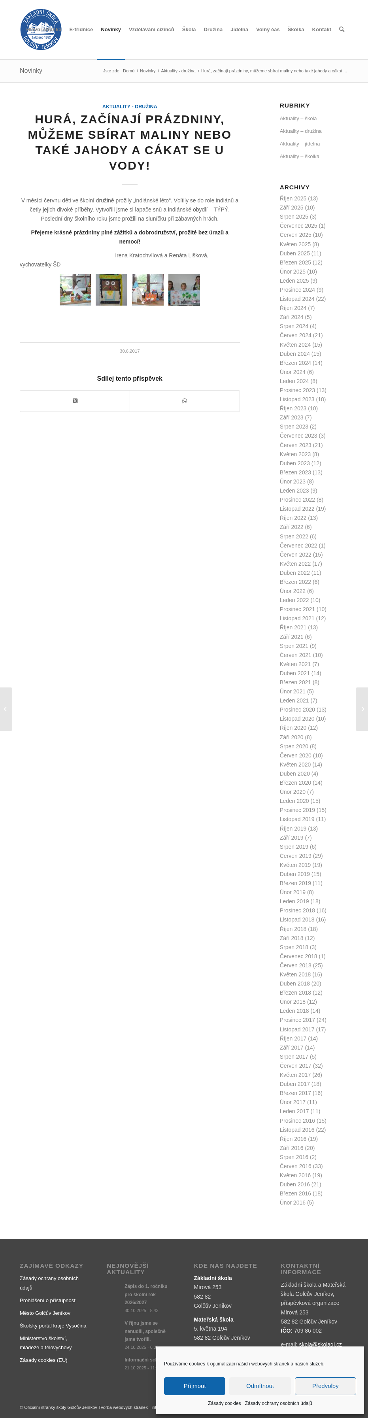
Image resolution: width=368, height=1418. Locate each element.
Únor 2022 (293, 591)
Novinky (31, 70)
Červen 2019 (295, 856)
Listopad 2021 (297, 618)
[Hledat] (341, 29)
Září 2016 (292, 1148)
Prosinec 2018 (297, 910)
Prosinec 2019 (297, 810)
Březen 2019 (295, 883)
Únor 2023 (293, 481)
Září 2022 (292, 527)
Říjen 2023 (293, 408)
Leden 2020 (294, 801)
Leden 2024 (294, 381)
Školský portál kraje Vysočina (53, 1326)
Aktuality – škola (298, 118)
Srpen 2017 (294, 1057)
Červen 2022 (295, 554)
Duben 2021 (295, 673)
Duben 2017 (295, 1084)
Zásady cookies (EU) (44, 1360)
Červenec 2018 (298, 956)
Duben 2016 (295, 1184)
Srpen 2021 (294, 646)
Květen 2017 (295, 1075)
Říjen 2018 (293, 929)
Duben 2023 (295, 463)
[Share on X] (75, 401)
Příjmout (195, 1385)
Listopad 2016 (297, 1130)
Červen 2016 (295, 1166)
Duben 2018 (295, 983)
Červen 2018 (295, 965)
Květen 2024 (295, 345)
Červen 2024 (295, 335)
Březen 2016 (295, 1193)
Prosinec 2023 (297, 390)
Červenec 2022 (298, 545)
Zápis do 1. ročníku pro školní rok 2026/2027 (146, 1294)
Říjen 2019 (293, 828)
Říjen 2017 (293, 1038)
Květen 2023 (295, 454)
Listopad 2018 (297, 919)
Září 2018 (292, 938)
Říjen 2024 (293, 308)
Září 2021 (292, 637)
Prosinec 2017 (297, 1020)
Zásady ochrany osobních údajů (278, 1403)
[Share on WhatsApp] (184, 401)
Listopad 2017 (297, 1029)
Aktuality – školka (299, 156)
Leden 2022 (294, 600)
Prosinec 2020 (297, 709)
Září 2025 (292, 207)
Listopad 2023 (297, 399)
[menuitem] (44, 29)
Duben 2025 (295, 253)
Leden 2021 (294, 700)
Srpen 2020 (294, 746)
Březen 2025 (295, 262)
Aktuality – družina (301, 131)
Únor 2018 (293, 1002)
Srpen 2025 (294, 216)
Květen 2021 (295, 664)
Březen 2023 (295, 472)
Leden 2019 (294, 901)
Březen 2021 (295, 682)
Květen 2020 (295, 764)
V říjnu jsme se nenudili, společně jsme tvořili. (145, 1331)
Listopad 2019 (297, 819)
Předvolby (325, 1385)
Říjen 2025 (293, 198)
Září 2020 (292, 737)
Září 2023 (292, 417)
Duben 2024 (295, 354)
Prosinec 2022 (297, 500)
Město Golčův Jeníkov (45, 1313)
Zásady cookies (224, 1403)
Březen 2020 (295, 783)
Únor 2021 (293, 691)
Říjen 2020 (293, 728)
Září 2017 (292, 1047)
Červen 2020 (295, 755)
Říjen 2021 (293, 627)
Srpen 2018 (294, 947)
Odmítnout (260, 1385)
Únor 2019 (293, 892)
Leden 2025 (294, 281)
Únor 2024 (293, 372)
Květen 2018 (295, 974)
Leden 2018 (294, 1011)
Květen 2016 (295, 1175)
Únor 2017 (293, 1102)
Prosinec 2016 (297, 1121)
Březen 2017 (295, 1093)
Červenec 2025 (298, 226)
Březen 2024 (295, 363)
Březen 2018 (295, 992)
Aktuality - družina (129, 107)
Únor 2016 (293, 1202)
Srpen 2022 (294, 536)
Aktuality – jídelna (300, 144)
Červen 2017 (295, 1066)
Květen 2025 (295, 244)
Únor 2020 (293, 792)
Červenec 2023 (298, 435)
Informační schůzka (146, 1360)
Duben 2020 (295, 773)
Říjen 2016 (293, 1139)
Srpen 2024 (294, 326)
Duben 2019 (295, 874)
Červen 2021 (295, 655)
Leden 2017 (294, 1111)
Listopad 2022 (297, 509)
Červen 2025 (295, 235)
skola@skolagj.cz (320, 1344)
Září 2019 (292, 838)
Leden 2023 (294, 490)
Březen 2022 (295, 582)
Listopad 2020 (297, 719)
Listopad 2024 (297, 299)
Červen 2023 (295, 445)
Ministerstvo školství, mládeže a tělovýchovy (46, 1342)
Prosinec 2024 (297, 290)
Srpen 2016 (294, 1157)
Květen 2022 (295, 564)
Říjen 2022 (293, 518)
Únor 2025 (293, 271)
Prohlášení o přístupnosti (48, 1300)
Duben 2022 (295, 573)
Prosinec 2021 (297, 609)
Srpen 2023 (294, 426)
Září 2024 (292, 317)
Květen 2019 (295, 865)
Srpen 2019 (294, 847)
